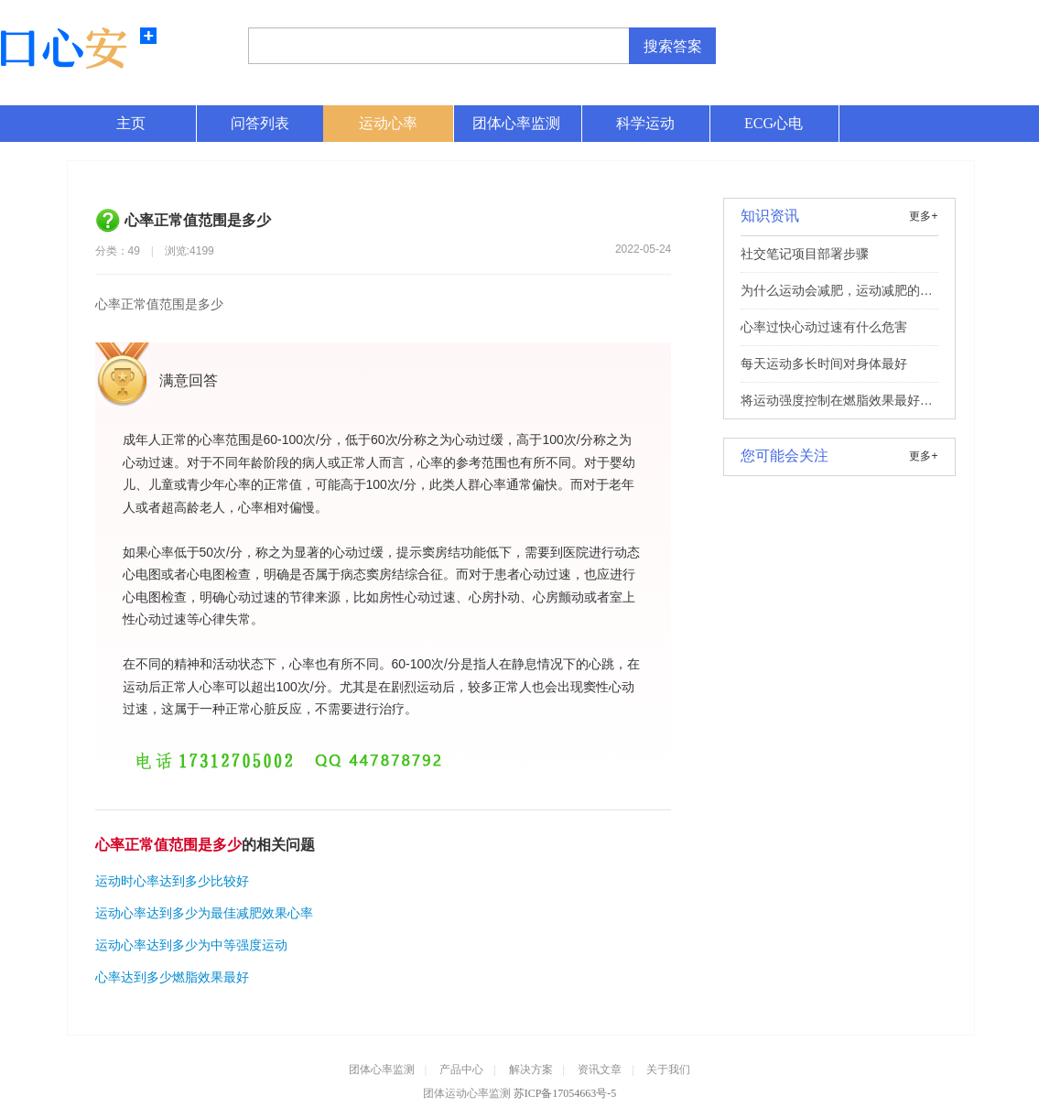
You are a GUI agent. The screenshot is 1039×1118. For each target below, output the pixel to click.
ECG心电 (773, 123)
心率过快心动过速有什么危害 (824, 327)
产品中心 (461, 1069)
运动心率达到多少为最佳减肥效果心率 (204, 913)
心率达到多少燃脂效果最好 (172, 977)
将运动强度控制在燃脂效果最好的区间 (837, 405)
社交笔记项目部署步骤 (805, 253)
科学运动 (645, 123)
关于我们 (668, 1069)
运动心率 (388, 123)
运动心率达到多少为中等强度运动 (191, 945)
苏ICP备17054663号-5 (565, 1093)
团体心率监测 (516, 123)
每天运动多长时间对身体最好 (824, 363)
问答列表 (260, 123)
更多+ (923, 216)
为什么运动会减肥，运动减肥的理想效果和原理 (837, 296)
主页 (131, 123)
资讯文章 (600, 1069)
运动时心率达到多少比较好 (172, 881)
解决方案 (531, 1069)
